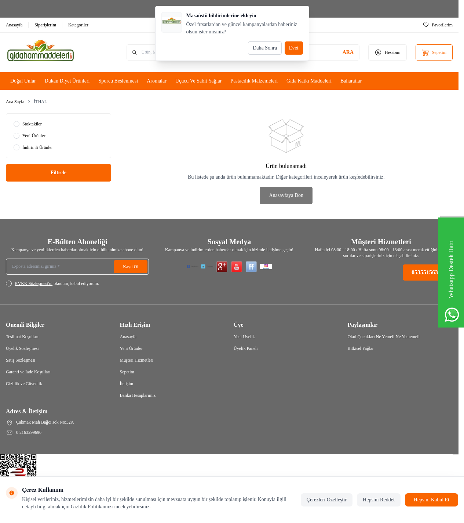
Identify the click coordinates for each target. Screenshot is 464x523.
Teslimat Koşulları (22, 336)
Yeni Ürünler (131, 348)
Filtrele (58, 172)
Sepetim (127, 371)
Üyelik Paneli (246, 348)
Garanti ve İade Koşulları (28, 371)
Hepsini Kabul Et (431, 499)
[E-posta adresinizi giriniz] (77, 267)
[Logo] (50, 52)
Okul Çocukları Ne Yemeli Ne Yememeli (384, 336)
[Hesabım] (387, 52)
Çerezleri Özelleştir (327, 499)
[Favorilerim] (438, 25)
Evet (294, 48)
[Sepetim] (434, 52)
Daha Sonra (265, 48)
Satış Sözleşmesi (20, 360)
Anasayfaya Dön (286, 195)
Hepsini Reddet (379, 499)
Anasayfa (128, 336)
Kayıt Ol (130, 266)
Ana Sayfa (15, 101)
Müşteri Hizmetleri (137, 360)
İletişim (127, 383)
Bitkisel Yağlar (361, 348)
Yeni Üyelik (244, 336)
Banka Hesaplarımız (138, 395)
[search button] (348, 52)
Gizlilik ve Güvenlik (24, 383)
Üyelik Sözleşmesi (22, 348)
